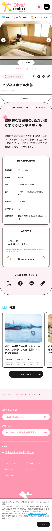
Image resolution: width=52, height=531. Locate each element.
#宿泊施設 (26, 98)
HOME (20, 68)
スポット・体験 (30, 68)
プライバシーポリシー (37, 513)
